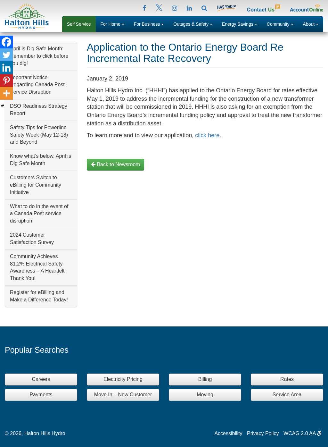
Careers (41, 379)
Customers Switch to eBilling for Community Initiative (35, 185)
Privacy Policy (263, 433)
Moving (205, 394)
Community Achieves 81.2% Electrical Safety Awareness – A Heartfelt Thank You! (37, 267)
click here (207, 135)
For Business (151, 23)
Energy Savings (242, 23)
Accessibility (228, 433)
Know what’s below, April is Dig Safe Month (40, 159)
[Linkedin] (6, 67)
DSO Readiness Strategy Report (38, 109)
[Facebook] (6, 42)
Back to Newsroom (115, 164)
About (313, 23)
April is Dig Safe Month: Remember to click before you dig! (39, 56)
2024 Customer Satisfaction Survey (32, 238)
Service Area (287, 394)
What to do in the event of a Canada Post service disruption (39, 214)
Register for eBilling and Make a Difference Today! (39, 296)
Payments (40, 394)
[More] (6, 93)
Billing (205, 379)
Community (282, 23)
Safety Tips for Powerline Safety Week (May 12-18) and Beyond (39, 135)
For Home (115, 23)
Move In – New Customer (123, 394)
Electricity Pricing (123, 379)
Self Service (79, 24)
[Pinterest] (6, 80)
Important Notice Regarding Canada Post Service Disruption (37, 85)
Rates (287, 379)
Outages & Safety (195, 23)
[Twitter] (6, 54)
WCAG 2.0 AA (302, 433)
